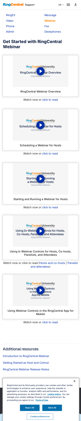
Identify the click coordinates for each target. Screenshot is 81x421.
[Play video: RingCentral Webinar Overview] (40, 71)
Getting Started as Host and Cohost (26, 362)
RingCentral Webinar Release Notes (26, 369)
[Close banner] (74, 386)
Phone (10, 26)
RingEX (10, 15)
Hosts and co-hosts (52, 263)
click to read (50, 99)
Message (50, 15)
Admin (10, 31)
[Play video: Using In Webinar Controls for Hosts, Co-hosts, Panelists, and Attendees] (40, 231)
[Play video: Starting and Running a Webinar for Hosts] (40, 179)
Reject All (29, 412)
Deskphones (52, 31)
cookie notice (54, 399)
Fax (46, 26)
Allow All (52, 412)
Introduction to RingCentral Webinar (26, 356)
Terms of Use (41, 405)
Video (9, 20)
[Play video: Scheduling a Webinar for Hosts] (40, 125)
